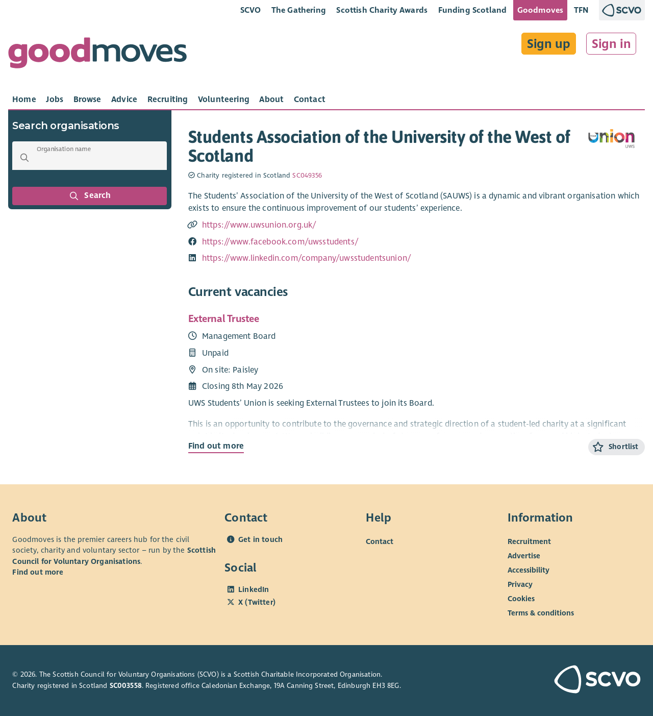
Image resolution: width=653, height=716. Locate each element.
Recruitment (529, 541)
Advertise (524, 555)
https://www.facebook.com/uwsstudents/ (280, 242)
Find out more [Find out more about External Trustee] (216, 446)
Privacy (520, 584)
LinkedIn (253, 589)
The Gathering (298, 10)
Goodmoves (540, 10)
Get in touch (260, 539)
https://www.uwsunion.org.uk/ (259, 225)
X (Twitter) (256, 602)
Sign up (548, 44)
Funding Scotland (472, 10)
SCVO (250, 10)
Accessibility (528, 570)
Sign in (611, 44)
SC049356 (307, 175)
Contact (379, 541)
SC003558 (126, 685)
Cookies (521, 598)
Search (89, 196)
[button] (24, 158)
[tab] (24, 99)
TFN (581, 10)
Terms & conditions (541, 613)
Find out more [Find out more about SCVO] (37, 572)
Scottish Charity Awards (382, 10)
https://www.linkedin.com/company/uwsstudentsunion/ (306, 258)
